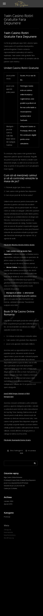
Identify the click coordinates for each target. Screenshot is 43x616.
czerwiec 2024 (8, 501)
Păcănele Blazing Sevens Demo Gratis (19, 245)
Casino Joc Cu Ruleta (10, 488)
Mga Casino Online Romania (13, 477)
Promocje (7, 517)
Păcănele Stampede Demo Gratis (17, 440)
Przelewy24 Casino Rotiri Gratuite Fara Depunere (20, 480)
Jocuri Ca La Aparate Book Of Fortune (16, 483)
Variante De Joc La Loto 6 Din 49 (14, 486)
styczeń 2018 (8, 504)
